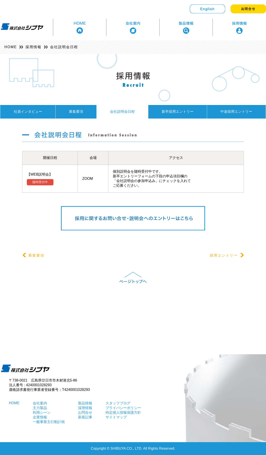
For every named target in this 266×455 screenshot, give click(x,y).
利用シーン (42, 412)
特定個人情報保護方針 (123, 412)
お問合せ (85, 412)
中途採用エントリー (236, 111)
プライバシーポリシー (123, 408)
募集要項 (76, 111)
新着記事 (85, 417)
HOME (10, 47)
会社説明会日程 (64, 47)
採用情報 (33, 47)
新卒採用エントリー (178, 111)
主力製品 (40, 408)
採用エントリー (227, 255)
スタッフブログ (118, 403)
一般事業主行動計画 (49, 422)
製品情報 (85, 403)
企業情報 (40, 417)
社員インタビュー (28, 111)
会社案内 (40, 403)
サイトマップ (116, 417)
